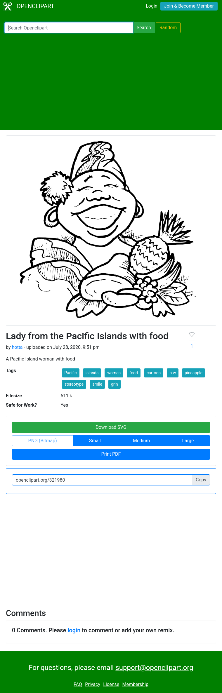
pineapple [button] (193, 372)
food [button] (133, 372)
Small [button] (95, 440)
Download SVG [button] (111, 427)
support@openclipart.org (154, 668)
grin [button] (114, 384)
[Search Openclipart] (68, 27)
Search (144, 27)
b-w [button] (172, 372)
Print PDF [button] (111, 454)
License (111, 684)
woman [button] (114, 372)
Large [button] (188, 440)
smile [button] (97, 384)
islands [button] (92, 372)
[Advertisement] (111, 82)
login (73, 630)
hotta (17, 347)
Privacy (92, 684)
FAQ (78, 684)
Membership (135, 684)
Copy (201, 480)
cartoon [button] (154, 372)
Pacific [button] (71, 372)
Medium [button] (141, 440)
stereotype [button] (74, 384)
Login (151, 6)
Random (168, 27)
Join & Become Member (189, 6)
